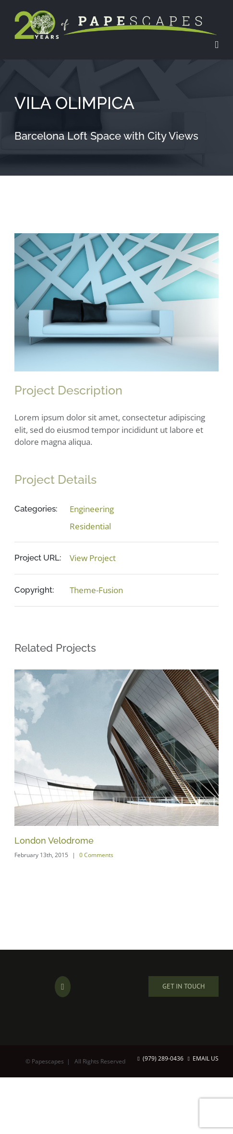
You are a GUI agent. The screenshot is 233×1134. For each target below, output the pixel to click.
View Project (93, 557)
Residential (90, 526)
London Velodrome (54, 841)
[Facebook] (63, 986)
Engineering (92, 508)
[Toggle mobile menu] (217, 45)
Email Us (203, 1058)
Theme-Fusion (96, 590)
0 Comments (96, 855)
